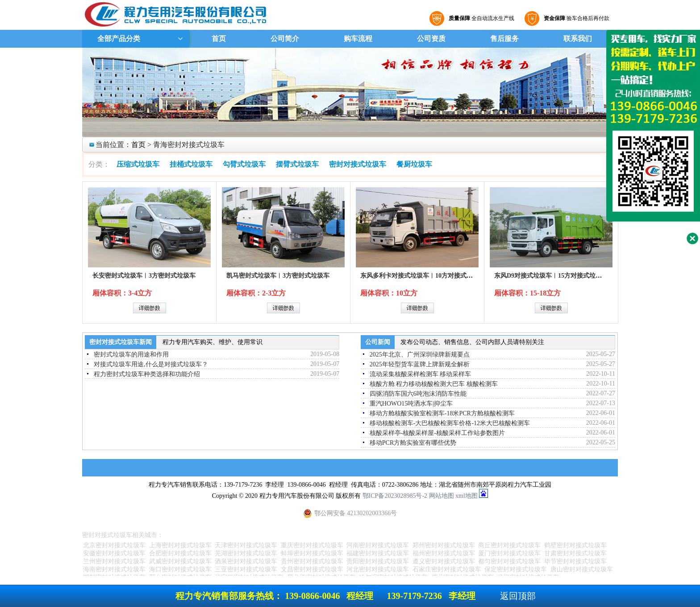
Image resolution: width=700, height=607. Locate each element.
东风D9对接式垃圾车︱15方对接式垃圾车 (551, 275)
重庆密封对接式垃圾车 (312, 545)
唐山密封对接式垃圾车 (581, 569)
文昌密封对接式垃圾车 (312, 569)
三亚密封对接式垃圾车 (246, 569)
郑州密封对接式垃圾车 (443, 545)
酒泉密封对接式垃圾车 (246, 561)
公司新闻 (377, 342)
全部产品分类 (118, 38)
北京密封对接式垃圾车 (114, 545)
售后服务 (504, 38)
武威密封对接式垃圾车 (180, 561)
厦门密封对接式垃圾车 (509, 553)
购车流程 (358, 38)
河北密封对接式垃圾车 (377, 569)
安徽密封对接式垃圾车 (114, 553)
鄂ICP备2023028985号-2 (394, 495)
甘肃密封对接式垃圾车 (575, 553)
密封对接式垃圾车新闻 (120, 342)
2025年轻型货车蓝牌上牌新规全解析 (420, 364)
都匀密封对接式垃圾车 (509, 561)
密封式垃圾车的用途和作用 (131, 354)
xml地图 (466, 495)
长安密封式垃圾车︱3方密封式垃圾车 (144, 275)
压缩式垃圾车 (138, 164)
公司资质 (431, 38)
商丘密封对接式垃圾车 (509, 545)
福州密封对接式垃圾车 (443, 553)
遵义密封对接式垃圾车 (443, 561)
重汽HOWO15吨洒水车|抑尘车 (411, 403)
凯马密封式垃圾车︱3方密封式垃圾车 (277, 275)
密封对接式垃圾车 (357, 164)
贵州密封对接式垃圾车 (312, 561)
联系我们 (577, 38)
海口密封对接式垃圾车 (180, 569)
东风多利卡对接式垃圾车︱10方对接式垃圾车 (422, 275)
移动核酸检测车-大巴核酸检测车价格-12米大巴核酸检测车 (450, 423)
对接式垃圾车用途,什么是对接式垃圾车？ (151, 364)
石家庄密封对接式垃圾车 (446, 569)
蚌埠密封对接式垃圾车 (312, 553)
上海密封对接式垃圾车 (180, 545)
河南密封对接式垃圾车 (377, 545)
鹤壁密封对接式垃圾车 (575, 545)
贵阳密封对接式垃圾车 (377, 561)
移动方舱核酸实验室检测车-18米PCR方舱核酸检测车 (442, 413)
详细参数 (149, 308)
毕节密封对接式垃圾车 (575, 561)
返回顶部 (518, 596)
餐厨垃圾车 (414, 164)
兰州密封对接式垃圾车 (114, 561)
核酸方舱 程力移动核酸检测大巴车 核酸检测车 (434, 384)
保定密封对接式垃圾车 (515, 569)
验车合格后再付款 (575, 18)
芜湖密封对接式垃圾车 (246, 553)
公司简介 (285, 38)
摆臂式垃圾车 (297, 164)
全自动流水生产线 (480, 18)
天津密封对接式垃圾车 (246, 545)
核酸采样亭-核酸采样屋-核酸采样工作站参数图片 (437, 433)
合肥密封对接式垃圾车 (180, 553)
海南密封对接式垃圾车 (114, 569)
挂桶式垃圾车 (191, 164)
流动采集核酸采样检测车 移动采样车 (420, 374)
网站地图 (441, 495)
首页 (219, 38)
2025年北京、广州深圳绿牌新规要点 (420, 354)
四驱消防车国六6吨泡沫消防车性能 (418, 393)
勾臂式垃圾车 (244, 164)
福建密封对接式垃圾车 (377, 553)
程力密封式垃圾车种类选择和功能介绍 (147, 374)
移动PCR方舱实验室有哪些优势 (413, 442)
